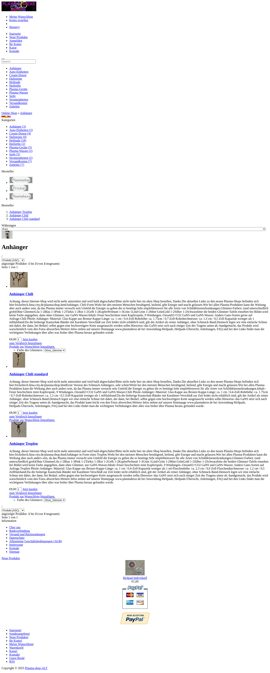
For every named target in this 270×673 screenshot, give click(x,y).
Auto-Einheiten (18, 71)
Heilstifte (15, 85)
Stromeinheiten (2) (20, 157)
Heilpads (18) (17, 140)
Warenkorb (16, 647)
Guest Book (16, 658)
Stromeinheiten (18, 99)
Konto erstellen (18, 20)
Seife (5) (14, 154)
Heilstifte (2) (17, 144)
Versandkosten (18, 103)
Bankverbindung (19, 530)
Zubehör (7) (16, 164)
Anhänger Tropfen (20, 212)
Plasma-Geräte (18, 89)
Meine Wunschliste (21, 16)
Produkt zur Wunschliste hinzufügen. (32, 346)
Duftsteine (15, 78)
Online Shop (9, 113)
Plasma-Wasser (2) (20, 151)
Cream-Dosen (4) (20, 133)
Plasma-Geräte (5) (20, 147)
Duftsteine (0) (17, 137)
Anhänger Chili (18, 215)
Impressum (16, 544)
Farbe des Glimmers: (30, 350)
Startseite (15, 33)
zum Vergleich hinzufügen (25, 343)
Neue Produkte (18, 37)
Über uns (14, 527)
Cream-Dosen (17, 75)
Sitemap (14, 551)
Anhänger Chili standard (24, 218)
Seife (12, 96)
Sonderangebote (19, 633)
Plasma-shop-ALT (36, 668)
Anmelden (15, 40)
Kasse (13, 47)
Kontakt (14, 51)
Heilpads (14, 82)
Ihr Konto (15, 44)
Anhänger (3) (17, 126)
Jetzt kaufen (30, 339)
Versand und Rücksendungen (27, 534)
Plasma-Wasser (18, 92)
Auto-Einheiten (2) (21, 130)
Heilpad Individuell (135, 578)
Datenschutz (17, 537)
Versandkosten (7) (20, 161)
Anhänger (15, 68)
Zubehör (14, 106)
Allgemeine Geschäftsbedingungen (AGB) (35, 541)
